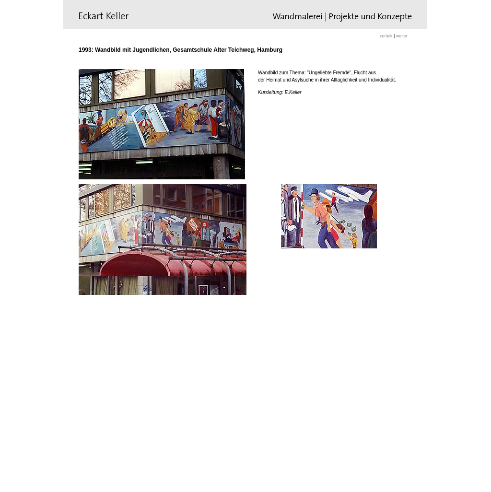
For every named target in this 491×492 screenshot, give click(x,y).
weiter (402, 36)
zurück (387, 36)
